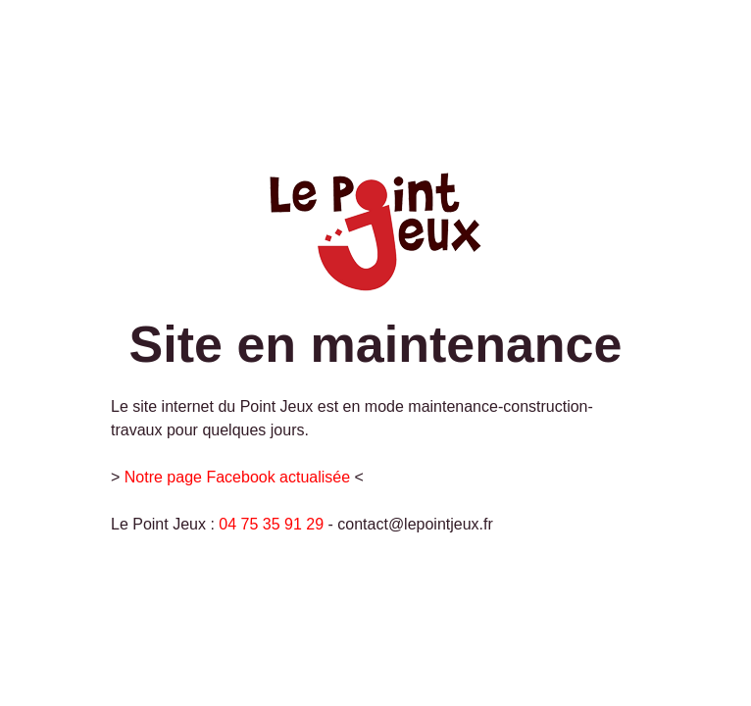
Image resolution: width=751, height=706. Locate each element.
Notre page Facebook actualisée (237, 477)
